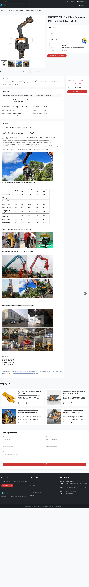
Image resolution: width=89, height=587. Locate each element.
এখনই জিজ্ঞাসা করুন (77, 91)
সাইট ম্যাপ (32, 496)
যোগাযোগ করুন (59, 5)
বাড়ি (21, 5)
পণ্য (26, 5)
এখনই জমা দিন (44, 465)
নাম (3, 436)
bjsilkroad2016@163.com (83, 1)
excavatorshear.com (70, 482)
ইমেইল (46, 444)
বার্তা (4, 451)
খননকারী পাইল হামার (10, 10)
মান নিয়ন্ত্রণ (51, 5)
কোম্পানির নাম (48, 436)
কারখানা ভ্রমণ (43, 5)
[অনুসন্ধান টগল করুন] (79, 5)
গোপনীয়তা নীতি (33, 500)
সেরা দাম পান (22, 402)
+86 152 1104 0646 (77, 83)
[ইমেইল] (85, 293)
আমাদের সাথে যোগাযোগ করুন (36, 493)
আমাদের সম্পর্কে (34, 5)
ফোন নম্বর (4, 444)
